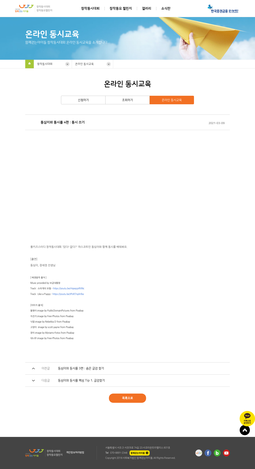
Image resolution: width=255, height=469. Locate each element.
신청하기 (83, 100)
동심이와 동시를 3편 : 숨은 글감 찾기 (81, 368)
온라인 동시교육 (172, 100)
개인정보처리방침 (75, 452)
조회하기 (127, 100)
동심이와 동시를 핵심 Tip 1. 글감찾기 (81, 380)
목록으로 (127, 398)
